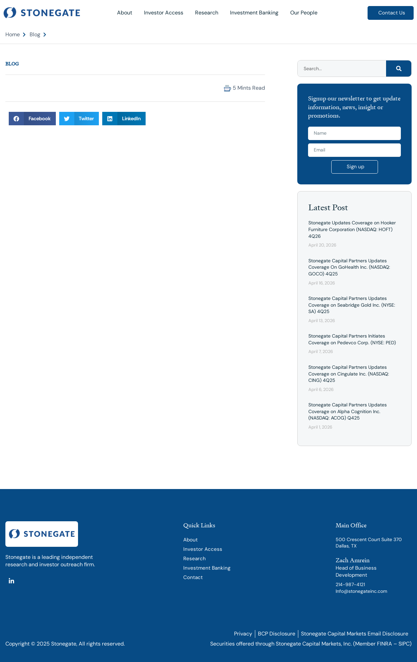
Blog (12, 63)
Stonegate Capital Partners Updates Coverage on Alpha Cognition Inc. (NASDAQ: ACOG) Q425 (347, 411)
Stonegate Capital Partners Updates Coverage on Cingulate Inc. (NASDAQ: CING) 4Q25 (348, 373)
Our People (303, 12)
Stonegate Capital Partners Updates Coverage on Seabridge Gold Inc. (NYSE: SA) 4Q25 (351, 304)
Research (206, 12)
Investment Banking (254, 12)
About (124, 12)
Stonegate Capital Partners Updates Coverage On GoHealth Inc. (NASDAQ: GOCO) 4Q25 (349, 267)
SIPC (404, 643)
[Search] (398, 68)
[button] (11, 88)
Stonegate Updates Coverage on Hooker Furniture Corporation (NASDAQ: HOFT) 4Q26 (352, 229)
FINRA (384, 643)
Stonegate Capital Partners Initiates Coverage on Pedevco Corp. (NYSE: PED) (352, 339)
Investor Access (163, 12)
